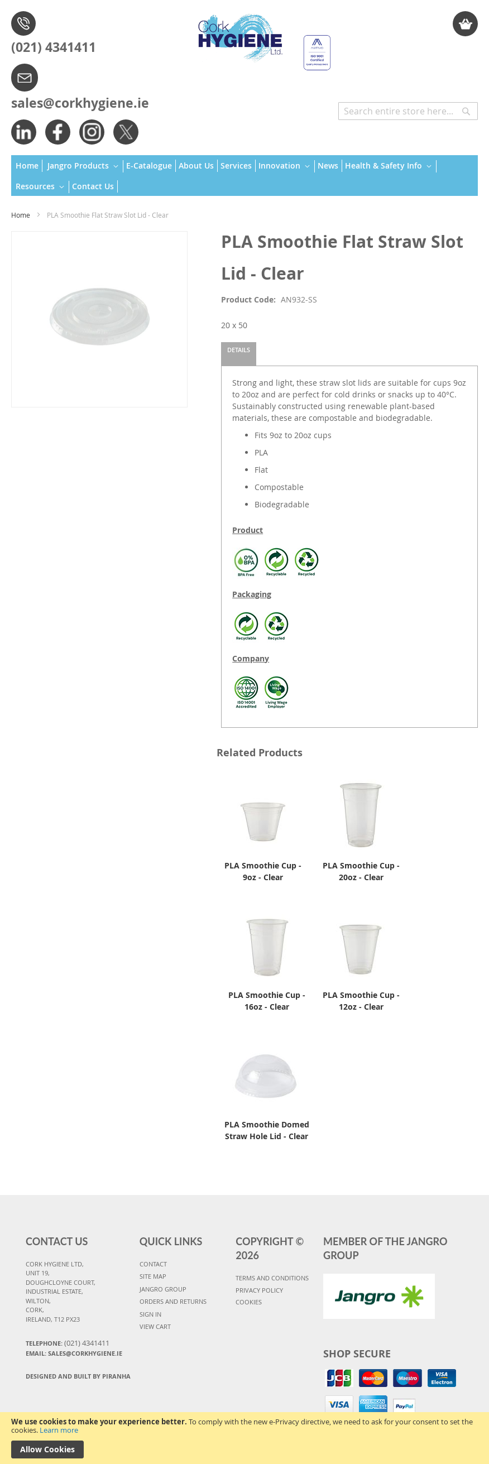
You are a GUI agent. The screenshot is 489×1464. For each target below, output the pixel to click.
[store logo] (261, 37)
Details (238, 349)
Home (20, 214)
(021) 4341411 (53, 47)
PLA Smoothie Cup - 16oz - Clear (266, 1001)
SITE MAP (153, 1276)
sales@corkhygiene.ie (80, 103)
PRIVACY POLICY (259, 1290)
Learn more (59, 1430)
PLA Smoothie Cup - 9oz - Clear (262, 871)
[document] (244, 1438)
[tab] (238, 354)
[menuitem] (29, 166)
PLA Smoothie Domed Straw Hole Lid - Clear (266, 1130)
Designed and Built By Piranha (78, 1376)
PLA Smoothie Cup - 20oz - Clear (361, 871)
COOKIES (249, 1302)
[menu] (244, 175)
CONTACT (153, 1264)
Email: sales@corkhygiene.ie (74, 1353)
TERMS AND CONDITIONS (272, 1278)
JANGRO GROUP (163, 1289)
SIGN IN (150, 1314)
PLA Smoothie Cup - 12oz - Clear (361, 1001)
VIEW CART (155, 1326)
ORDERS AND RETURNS (173, 1301)
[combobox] (408, 111)
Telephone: (67, 1343)
